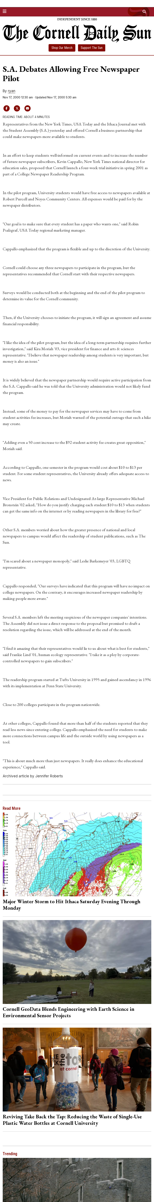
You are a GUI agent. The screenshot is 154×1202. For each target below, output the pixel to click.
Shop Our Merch (61, 48)
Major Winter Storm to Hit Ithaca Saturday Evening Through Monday (71, 904)
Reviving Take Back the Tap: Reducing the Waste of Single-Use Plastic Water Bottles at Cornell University (72, 1119)
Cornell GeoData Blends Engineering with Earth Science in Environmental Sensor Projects (68, 1012)
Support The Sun (92, 48)
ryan (11, 91)
